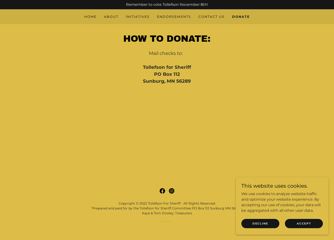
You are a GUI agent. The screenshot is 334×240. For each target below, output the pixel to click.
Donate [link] (241, 17)
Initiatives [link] (138, 17)
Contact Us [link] (212, 17)
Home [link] (90, 17)
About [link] (111, 17)
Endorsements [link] (174, 17)
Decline (260, 223)
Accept (304, 223)
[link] (162, 191)
